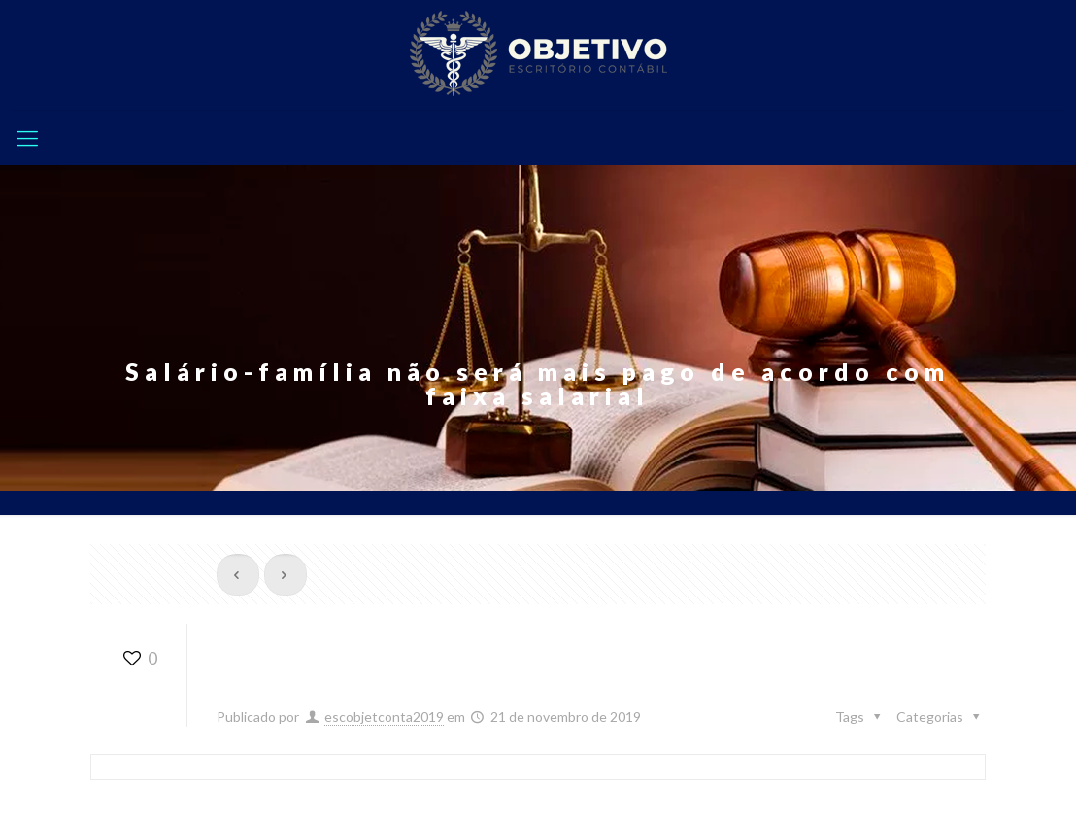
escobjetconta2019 (384, 716)
